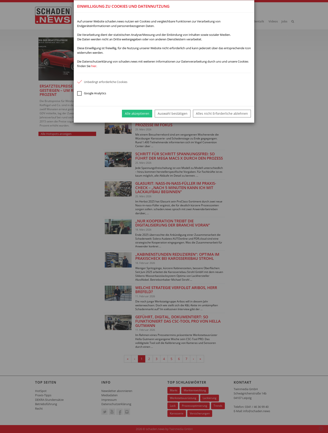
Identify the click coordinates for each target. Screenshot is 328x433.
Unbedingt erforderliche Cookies (102, 82)
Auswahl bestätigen (173, 113)
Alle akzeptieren (137, 113)
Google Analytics (91, 93)
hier (93, 66)
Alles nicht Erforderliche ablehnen (222, 113)
